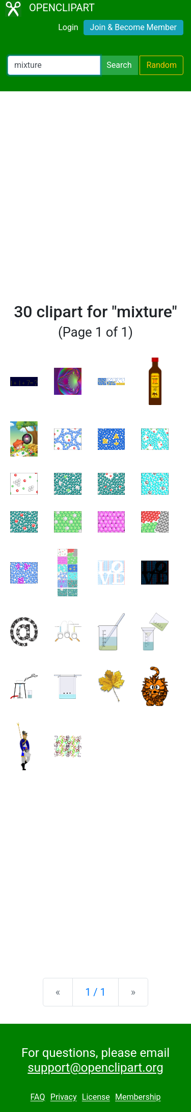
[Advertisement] (95, 201)
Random (161, 65)
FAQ (38, 1097)
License (96, 1097)
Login (68, 27)
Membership (137, 1097)
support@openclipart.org (95, 1067)
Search (118, 65)
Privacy (63, 1097)
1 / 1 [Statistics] (95, 992)
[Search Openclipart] (54, 65)
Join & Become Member (133, 27)
